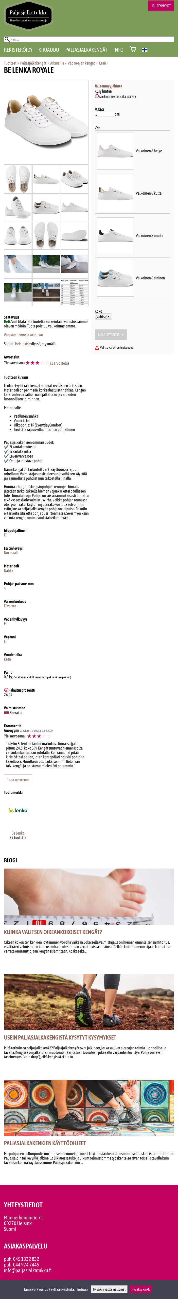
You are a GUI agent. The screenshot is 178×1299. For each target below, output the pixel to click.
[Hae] (89, 39)
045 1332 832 (26, 1259)
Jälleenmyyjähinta (108, 86)
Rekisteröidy (18, 50)
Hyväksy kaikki (140, 1289)
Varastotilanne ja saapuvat (23, 335)
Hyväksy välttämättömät (109, 1289)
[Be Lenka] (18, 824)
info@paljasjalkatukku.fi (28, 1270)
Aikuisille (58, 63)
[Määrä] (104, 114)
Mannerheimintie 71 (23, 1217)
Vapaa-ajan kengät (82, 63)
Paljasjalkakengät (86, 50)
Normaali (11, 552)
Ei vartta (10, 606)
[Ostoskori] (133, 49)
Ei (5, 535)
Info (118, 50)
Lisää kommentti (18, 780)
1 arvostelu (59, 363)
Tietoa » (82, 1289)
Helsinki (21, 344)
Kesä (103, 63)
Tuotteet (11, 63)
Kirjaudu (48, 50)
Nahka (8, 570)
